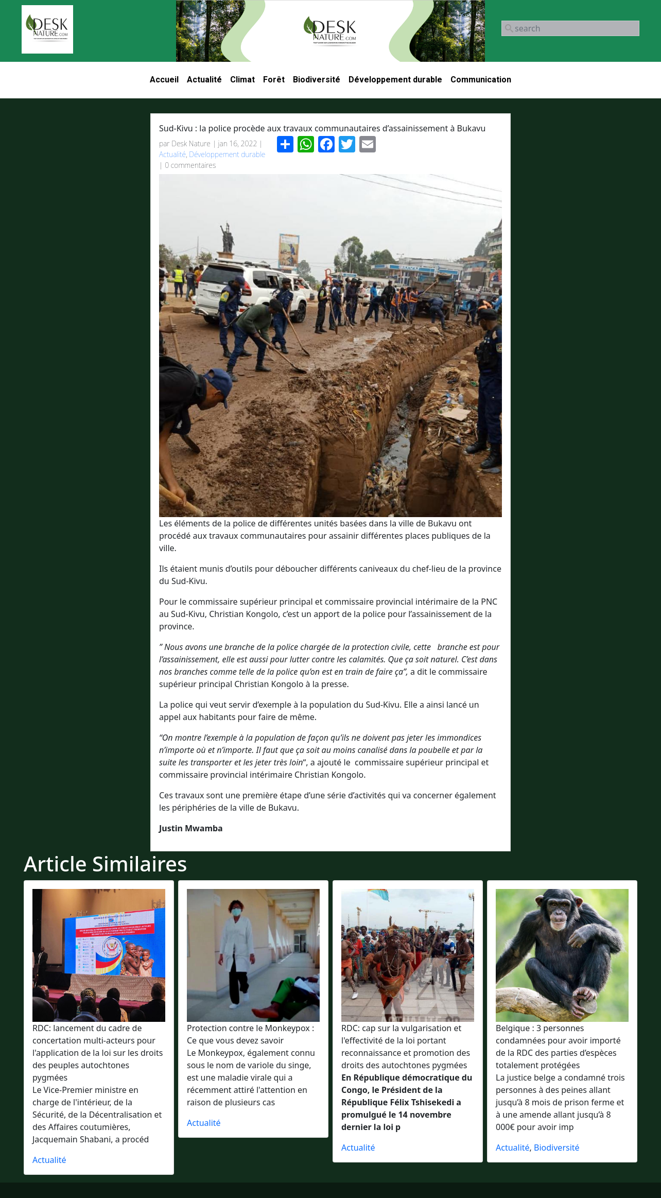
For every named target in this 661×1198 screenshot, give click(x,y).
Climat (242, 79)
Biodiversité (316, 79)
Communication (480, 79)
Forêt (274, 79)
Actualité (204, 79)
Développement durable (395, 79)
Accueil (164, 79)
